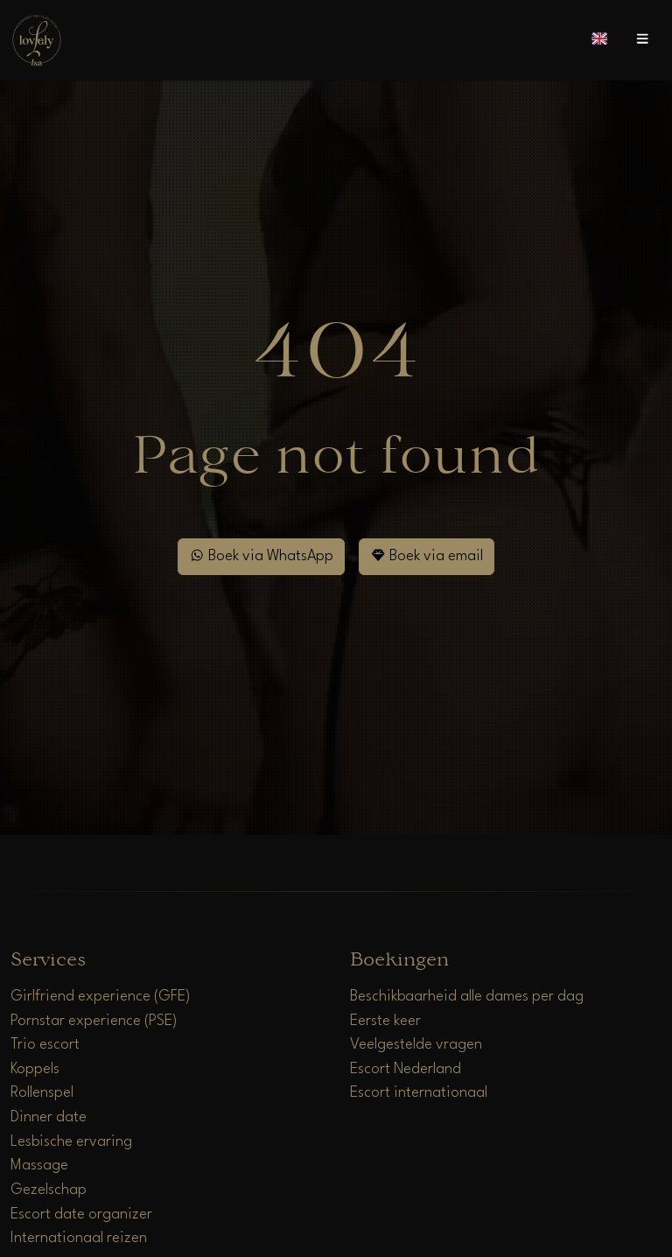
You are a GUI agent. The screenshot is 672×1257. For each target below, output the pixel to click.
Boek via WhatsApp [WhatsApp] (261, 555)
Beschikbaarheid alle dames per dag (467, 996)
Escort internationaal (418, 1092)
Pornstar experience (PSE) (94, 1021)
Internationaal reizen (78, 1238)
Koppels (35, 1069)
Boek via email (426, 555)
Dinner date (48, 1117)
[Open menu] (642, 40)
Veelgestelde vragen (416, 1044)
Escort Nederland (405, 1069)
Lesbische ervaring (71, 1141)
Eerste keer (385, 1021)
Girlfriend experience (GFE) (100, 996)
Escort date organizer (81, 1214)
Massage (39, 1165)
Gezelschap (48, 1190)
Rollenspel (42, 1092)
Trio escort (45, 1044)
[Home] (36, 39)
